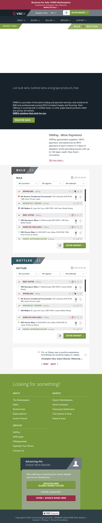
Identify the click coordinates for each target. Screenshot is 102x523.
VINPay (16, 432)
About (20, 20)
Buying (34, 20)
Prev (45, 364)
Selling (48, 20)
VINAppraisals (20, 441)
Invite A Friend (20, 418)
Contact (36, 520)
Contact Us (18, 450)
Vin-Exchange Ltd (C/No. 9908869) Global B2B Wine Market (58, 517)
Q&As (15, 404)
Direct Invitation (60, 404)
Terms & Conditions (59, 520)
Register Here (41, 13)
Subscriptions (19, 413)
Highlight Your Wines (23, 445)
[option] (51, 147)
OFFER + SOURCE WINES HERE (51, 498)
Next (53, 364)
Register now (22, 120)
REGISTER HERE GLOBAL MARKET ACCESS (51, 484)
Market (75, 12)
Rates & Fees (59, 418)
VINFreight (18, 436)
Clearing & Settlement (63, 409)
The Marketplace (21, 400)
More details (50, 7)
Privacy (45, 520)
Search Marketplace (62, 400)
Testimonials (19, 409)
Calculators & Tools (62, 413)
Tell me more (55, 160)
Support (80, 20)
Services (64, 20)
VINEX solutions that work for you (29, 113)
